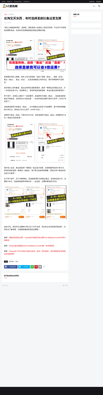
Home (3, 1)
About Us (9, 1)
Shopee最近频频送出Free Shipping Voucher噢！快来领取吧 (31, 246)
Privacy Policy (18, 1)
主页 (5, 14)
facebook (91, 1)
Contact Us (26, 1)
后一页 (5, 285)
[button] (94, 6)
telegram (98, 1)
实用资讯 (11, 14)
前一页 (65, 285)
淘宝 (16, 261)
